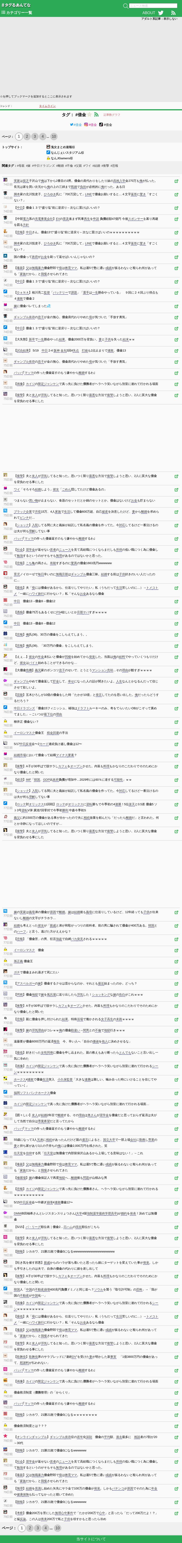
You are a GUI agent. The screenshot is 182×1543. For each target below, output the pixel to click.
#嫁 (28, 165)
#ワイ (87, 165)
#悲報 (114, 165)
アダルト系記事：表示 (159, 18)
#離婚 (60, 165)
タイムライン (47, 106)
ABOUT (148, 13)
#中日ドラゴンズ (43, 165)
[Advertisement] (91, 57)
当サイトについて (91, 1539)
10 (54, 136)
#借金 (76, 125)
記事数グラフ (112, 114)
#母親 (21, 165)
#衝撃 (105, 165)
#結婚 (96, 165)
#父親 (78, 165)
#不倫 (69, 165)
